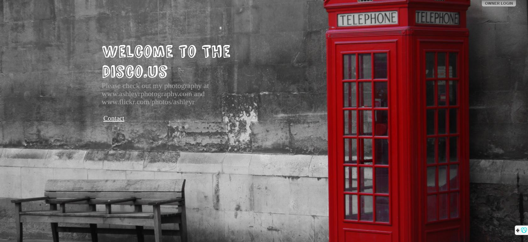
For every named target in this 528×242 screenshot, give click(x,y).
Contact (113, 118)
